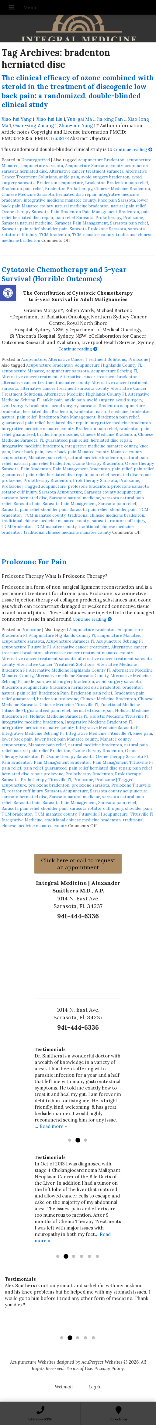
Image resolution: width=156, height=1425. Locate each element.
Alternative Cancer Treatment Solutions (87, 359)
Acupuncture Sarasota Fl (70, 641)
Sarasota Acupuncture (60, 492)
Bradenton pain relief (22, 188)
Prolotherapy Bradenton (47, 480)
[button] (8, 293)
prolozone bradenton (88, 486)
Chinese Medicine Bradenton (122, 188)
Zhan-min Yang (76, 125)
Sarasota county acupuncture (113, 492)
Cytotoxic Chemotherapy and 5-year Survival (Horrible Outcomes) (64, 274)
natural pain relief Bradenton (42, 463)
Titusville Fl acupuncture (103, 814)
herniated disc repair (76, 194)
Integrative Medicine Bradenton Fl (98, 722)
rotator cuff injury (19, 492)
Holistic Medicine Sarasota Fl (58, 716)
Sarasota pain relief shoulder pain (35, 229)
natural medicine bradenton (82, 206)
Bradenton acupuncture (60, 182)
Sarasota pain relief (129, 223)
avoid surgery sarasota (74, 405)
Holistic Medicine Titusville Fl (118, 716)
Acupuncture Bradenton (101, 160)
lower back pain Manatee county (77, 451)
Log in (95, 1387)
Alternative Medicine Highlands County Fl (85, 394)
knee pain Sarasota (116, 200)
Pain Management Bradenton (81, 469)
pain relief (122, 469)
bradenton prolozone (57, 434)
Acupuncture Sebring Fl (114, 371)
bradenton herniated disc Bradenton (37, 411)
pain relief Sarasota (74, 217)
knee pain (142, 733)
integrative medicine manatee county (60, 200)
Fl (41, 440)
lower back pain (27, 451)
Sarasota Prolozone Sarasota (98, 229)
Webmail (64, 1387)
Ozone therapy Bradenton (97, 463)
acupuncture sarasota (41, 165)
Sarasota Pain (27, 503)
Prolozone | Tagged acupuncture (34, 486)
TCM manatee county (93, 234)
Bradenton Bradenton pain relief (116, 182)
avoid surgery (129, 400)
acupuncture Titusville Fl (26, 647)
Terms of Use (79, 1368)
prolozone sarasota (130, 486)
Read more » (53, 1126)
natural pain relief (128, 206)
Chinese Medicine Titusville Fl (69, 704)
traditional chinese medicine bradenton (82, 820)
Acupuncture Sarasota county (94, 165)
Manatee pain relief (47, 457)
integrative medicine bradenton (32, 446)
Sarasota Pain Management (81, 223)
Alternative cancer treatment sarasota (86, 171)
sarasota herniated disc (24, 498)
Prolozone (133, 217)
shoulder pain (138, 808)
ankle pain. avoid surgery (89, 400)
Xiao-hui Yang (17, 119)
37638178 (59, 138)
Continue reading (133, 149)
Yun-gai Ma (79, 119)
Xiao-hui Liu (49, 119)
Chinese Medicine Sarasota (28, 194)
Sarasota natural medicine (27, 223)
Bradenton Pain (54, 693)
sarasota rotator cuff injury (118, 520)
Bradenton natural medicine (101, 411)
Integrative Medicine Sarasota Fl (108, 727)
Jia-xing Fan (110, 119)
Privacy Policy (109, 1368)
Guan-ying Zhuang (33, 125)
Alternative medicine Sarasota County (71, 675)
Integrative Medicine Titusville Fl (98, 733)
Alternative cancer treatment (30, 376)
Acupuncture (33, 359)
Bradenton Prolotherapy (68, 188)
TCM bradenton (54, 234)
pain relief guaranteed (45, 768)
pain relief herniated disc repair (56, 474)
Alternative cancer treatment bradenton (98, 376)
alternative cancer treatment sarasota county (64, 388)
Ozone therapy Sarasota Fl (122, 756)
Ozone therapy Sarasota (25, 211)
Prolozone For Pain (34, 561)
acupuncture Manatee (23, 371)
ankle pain (69, 177)
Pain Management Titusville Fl (123, 762)
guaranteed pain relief (66, 440)
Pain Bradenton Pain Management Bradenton (95, 211)
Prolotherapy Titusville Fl (46, 779)
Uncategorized (35, 160)
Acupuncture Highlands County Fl (108, 365)
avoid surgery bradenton (105, 177)
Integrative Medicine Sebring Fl (33, 733)
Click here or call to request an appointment (78, 864)
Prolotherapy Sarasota (95, 480)
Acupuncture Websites (32, 1362)
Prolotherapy (108, 217)
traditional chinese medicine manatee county (67, 532)
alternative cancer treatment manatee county (45, 382)
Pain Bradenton (36, 469)
